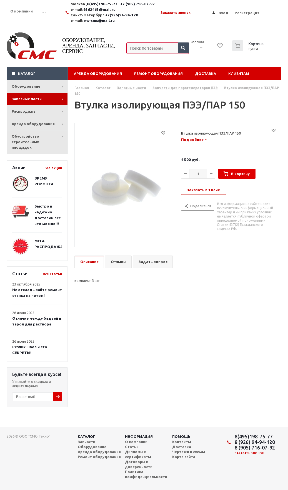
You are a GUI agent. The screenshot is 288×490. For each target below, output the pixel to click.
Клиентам (238, 73)
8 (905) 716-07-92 (255, 447)
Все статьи (52, 274)
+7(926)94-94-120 (121, 15)
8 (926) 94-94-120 (255, 442)
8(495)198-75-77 (254, 436)
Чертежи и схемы (188, 452)
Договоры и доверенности (138, 464)
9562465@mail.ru (99, 9)
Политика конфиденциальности (146, 474)
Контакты (181, 442)
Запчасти (86, 442)
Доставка (205, 73)
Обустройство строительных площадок (25, 141)
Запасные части (27, 99)
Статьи (132, 447)
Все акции (53, 168)
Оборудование (26, 86)
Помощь (181, 436)
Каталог (27, 73)
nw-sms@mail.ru (99, 21)
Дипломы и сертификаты (138, 454)
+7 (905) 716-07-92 (137, 4)
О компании (136, 442)
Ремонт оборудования (158, 73)
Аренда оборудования (33, 124)
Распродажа (24, 111)
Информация (139, 436)
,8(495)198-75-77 (102, 4)
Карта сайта (183, 457)
